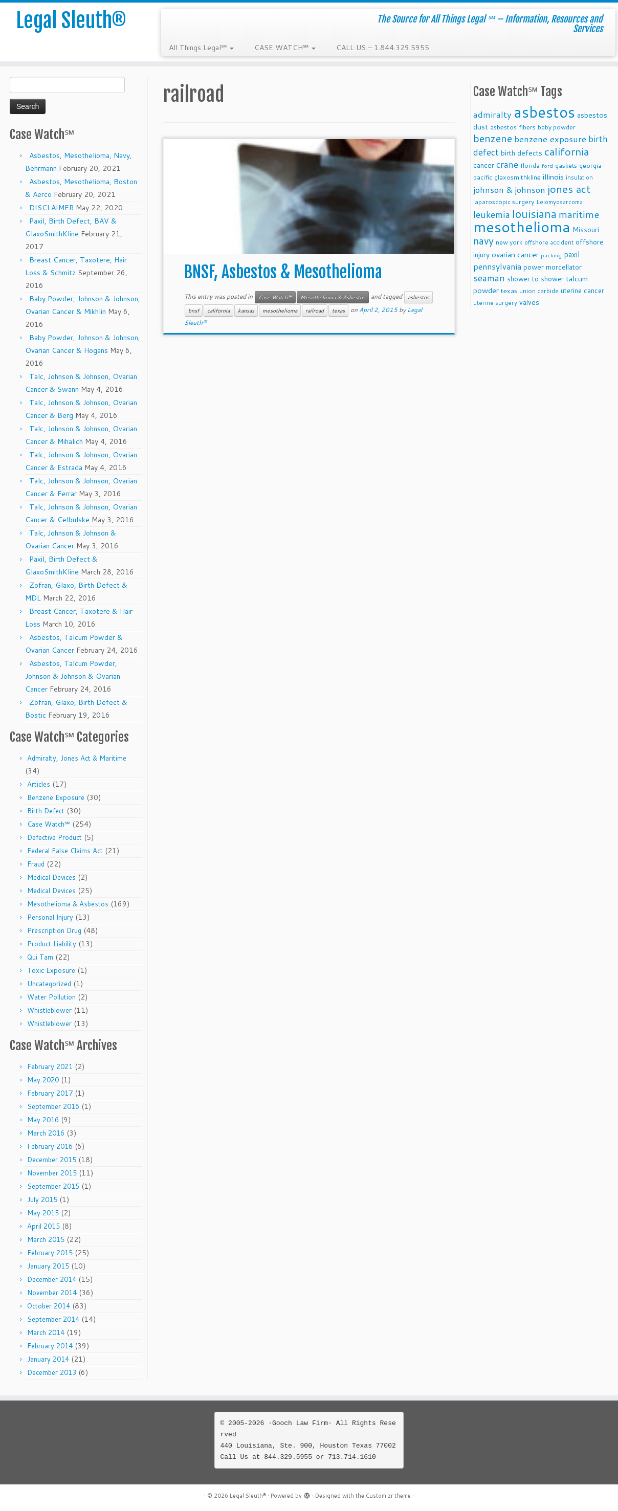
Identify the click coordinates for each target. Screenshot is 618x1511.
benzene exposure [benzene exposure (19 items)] (550, 139)
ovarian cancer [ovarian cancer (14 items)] (515, 254)
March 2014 (45, 1332)
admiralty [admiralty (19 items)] (492, 114)
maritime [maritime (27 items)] (579, 214)
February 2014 (50, 1345)
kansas (246, 310)
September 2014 (53, 1319)
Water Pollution (51, 997)
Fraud (36, 864)
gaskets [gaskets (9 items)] (566, 165)
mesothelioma (279, 310)
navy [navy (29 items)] (483, 241)
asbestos (418, 297)
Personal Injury (50, 917)
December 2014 (51, 1279)
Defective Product (54, 837)
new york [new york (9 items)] (509, 242)
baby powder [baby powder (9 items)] (557, 127)
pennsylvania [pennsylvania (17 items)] (497, 266)
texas (338, 310)
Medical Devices (51, 877)
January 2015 (48, 1266)
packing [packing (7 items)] (551, 255)
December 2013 (51, 1372)
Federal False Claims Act (65, 850)
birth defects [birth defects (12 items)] (521, 153)
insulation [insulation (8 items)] (579, 177)
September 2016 (53, 1106)
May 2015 (43, 1212)
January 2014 (48, 1359)
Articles (38, 784)
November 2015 (52, 1172)
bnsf (193, 310)
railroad (314, 310)
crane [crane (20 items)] (507, 164)
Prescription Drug (54, 930)
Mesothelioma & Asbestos (67, 903)
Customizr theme (388, 1496)
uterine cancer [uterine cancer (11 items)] (582, 290)
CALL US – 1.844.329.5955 (382, 47)
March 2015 (45, 1239)
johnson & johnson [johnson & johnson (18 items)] (509, 189)
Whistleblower (49, 1010)
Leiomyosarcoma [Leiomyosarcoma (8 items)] (559, 202)
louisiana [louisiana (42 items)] (534, 213)
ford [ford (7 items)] (547, 165)
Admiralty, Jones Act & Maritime (76, 758)
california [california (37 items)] (566, 151)
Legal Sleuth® (71, 20)
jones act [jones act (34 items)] (568, 189)
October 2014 (48, 1305)
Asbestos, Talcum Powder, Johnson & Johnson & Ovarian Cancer (72, 676)
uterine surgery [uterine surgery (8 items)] (495, 303)
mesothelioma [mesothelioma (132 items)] (521, 226)
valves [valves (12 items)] (529, 302)
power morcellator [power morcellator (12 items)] (552, 267)
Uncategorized (49, 983)
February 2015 (50, 1252)
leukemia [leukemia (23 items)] (491, 214)
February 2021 (50, 1066)
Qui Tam (40, 957)
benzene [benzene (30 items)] (492, 138)
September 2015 (53, 1186)
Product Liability (51, 943)
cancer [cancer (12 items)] (483, 165)
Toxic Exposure (51, 970)
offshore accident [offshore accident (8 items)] (548, 242)
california (218, 310)
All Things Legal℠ (201, 47)
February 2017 (50, 1093)
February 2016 (50, 1146)
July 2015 (42, 1199)
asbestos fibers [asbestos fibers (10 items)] (513, 126)
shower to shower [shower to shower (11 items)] (535, 278)
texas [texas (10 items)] (509, 290)
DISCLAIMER (51, 208)
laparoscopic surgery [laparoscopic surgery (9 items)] (503, 201)
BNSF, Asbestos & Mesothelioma (283, 272)
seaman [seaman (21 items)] (489, 278)
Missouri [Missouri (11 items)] (585, 229)
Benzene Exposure (55, 797)
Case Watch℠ (48, 824)
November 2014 (52, 1292)
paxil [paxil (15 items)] (572, 254)
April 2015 (43, 1226)
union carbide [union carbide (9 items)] (539, 290)
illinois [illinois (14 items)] (553, 176)
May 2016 (43, 1119)
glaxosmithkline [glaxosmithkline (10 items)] (517, 177)
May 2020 (43, 1079)
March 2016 (45, 1133)
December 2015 (51, 1159)
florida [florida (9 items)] (530, 165)
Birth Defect (45, 810)
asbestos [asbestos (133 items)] (544, 111)
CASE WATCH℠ (285, 47)
